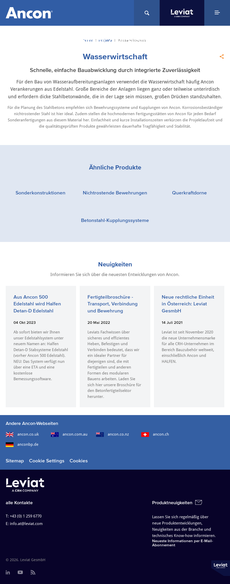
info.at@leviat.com (26, 523)
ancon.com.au (69, 434)
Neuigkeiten (115, 264)
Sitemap (15, 460)
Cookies (79, 460)
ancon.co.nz (112, 434)
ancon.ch (155, 434)
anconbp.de (22, 444)
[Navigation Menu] (217, 13)
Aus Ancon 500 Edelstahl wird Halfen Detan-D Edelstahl (37, 303)
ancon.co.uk (22, 434)
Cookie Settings (46, 460)
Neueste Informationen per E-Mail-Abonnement (182, 543)
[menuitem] (8, 572)
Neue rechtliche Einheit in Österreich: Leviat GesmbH (188, 303)
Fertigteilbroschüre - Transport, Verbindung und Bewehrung (112, 303)
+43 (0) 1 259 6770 (26, 516)
